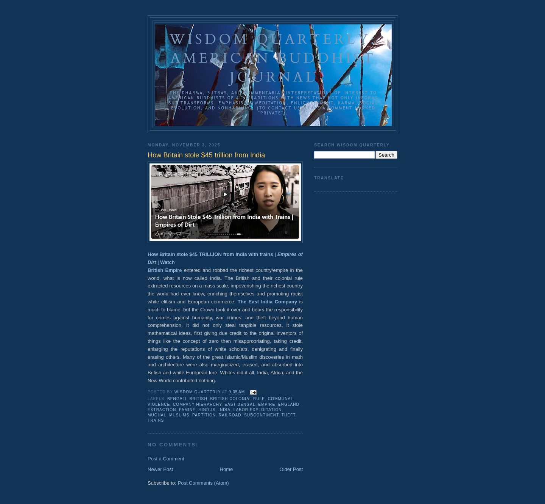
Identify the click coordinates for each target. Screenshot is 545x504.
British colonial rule (237, 399)
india (224, 410)
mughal (157, 415)
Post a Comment (166, 459)
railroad (230, 415)
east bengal (239, 404)
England (288, 404)
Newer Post (160, 469)
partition (204, 415)
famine (187, 410)
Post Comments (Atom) (203, 483)
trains (156, 420)
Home (226, 469)
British (198, 399)
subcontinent (261, 415)
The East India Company (267, 302)
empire (266, 404)
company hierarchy (197, 404)
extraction (162, 410)
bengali (177, 399)
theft (289, 415)
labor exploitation (258, 410)
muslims (179, 415)
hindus (207, 410)
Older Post (291, 469)
